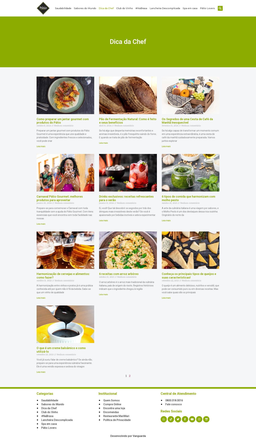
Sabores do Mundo (85, 8)
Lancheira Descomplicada (165, 8)
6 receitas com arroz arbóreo (119, 274)
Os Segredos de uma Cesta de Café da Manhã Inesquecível (187, 120)
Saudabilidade (63, 8)
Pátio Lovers (207, 8)
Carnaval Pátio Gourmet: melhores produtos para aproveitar (60, 198)
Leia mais (41, 146)
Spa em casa (190, 8)
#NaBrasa (141, 8)
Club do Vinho (124, 8)
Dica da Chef (106, 8)
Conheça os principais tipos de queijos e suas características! (189, 275)
